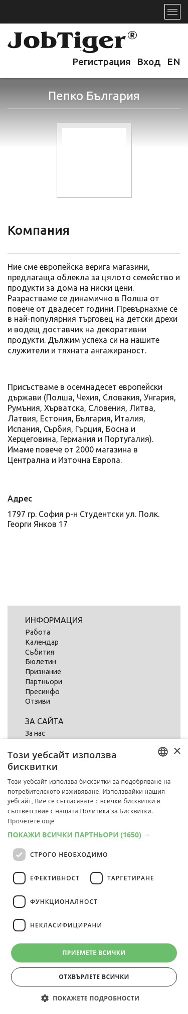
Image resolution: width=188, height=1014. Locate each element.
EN (173, 61)
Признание (43, 672)
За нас (35, 733)
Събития (39, 652)
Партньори (43, 682)
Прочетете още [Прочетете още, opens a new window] (31, 821)
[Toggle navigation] (172, 12)
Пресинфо (42, 692)
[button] (94, 834)
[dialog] (94, 876)
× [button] (176, 751)
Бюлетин (40, 662)
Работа (37, 632)
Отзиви (37, 701)
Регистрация (101, 61)
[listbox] (163, 752)
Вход (149, 61)
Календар (42, 642)
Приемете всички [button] (93, 952)
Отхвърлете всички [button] (94, 976)
